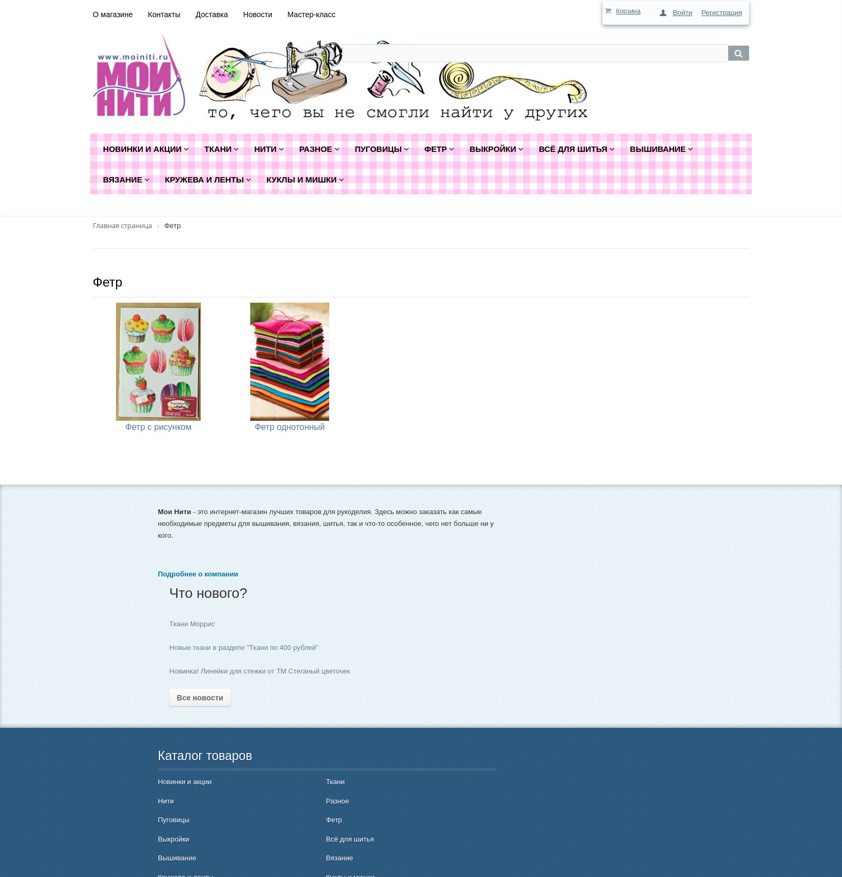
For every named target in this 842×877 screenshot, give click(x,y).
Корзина (628, 11)
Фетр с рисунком (158, 427)
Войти (682, 13)
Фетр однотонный (290, 427)
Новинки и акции (185, 721)
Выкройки (173, 778)
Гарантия (369, 774)
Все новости (385, 636)
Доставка (211, 14)
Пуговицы (174, 759)
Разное (256, 740)
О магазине (113, 14)
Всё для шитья (269, 778)
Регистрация (721, 13)
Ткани (254, 721)
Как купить (372, 719)
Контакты (164, 14)
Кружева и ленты (185, 816)
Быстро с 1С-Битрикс (777, 861)
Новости (257, 14)
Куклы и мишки (269, 816)
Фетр (107, 282)
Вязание (258, 797)
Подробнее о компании (198, 598)
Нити (166, 740)
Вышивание (177, 797)
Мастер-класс (311, 14)
